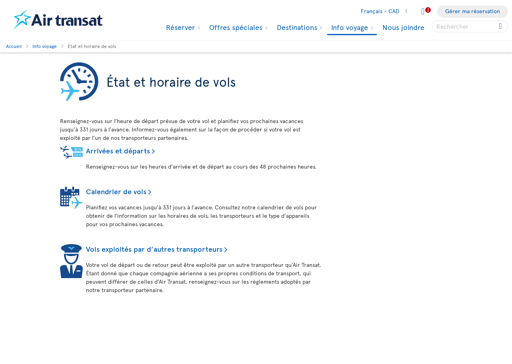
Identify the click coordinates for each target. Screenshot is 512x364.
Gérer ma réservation (472, 11)
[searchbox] (470, 26)
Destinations (296, 27)
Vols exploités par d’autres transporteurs (154, 249)
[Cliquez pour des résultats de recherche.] (501, 26)
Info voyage (348, 27)
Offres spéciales (234, 27)
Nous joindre (403, 27)
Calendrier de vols (116, 191)
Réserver (179, 27)
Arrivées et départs (118, 150)
